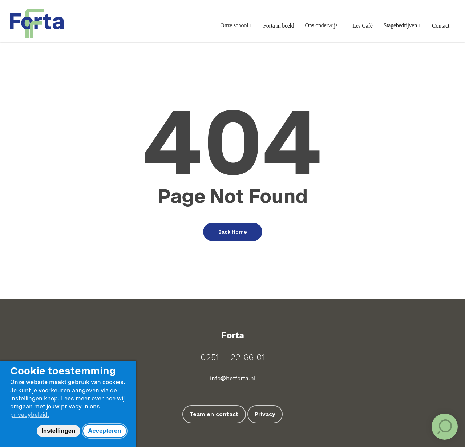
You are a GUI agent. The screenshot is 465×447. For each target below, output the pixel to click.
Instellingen (58, 430)
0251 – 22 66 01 (233, 357)
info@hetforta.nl (232, 378)
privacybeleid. (29, 414)
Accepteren (104, 430)
